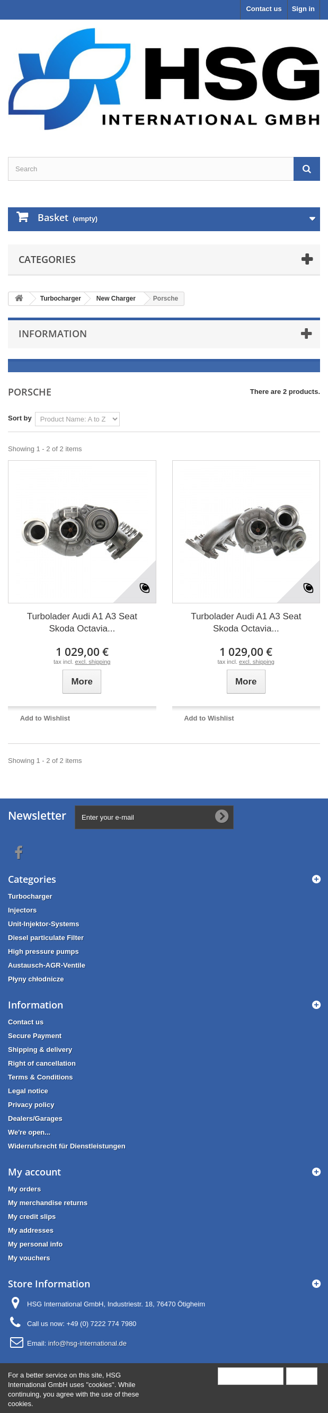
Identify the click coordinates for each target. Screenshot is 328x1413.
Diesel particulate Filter (46, 938)
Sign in (303, 9)
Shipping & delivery (40, 1050)
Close (302, 1376)
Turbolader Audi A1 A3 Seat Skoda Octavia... (82, 622)
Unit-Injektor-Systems (43, 924)
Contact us (263, 9)
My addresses (31, 1230)
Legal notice (28, 1091)
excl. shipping (93, 662)
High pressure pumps (43, 951)
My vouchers (29, 1258)
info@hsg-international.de (87, 1343)
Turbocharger (30, 896)
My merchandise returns (47, 1203)
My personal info (35, 1244)
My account (34, 1171)
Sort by (20, 418)
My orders (24, 1189)
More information (251, 1376)
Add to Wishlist (45, 718)
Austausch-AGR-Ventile (46, 965)
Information (53, 333)
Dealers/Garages (35, 1118)
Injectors (22, 910)
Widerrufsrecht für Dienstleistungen (67, 1146)
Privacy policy (31, 1105)
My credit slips (32, 1217)
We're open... (29, 1132)
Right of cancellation (42, 1063)
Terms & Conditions (40, 1077)
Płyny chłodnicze (36, 979)
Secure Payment (34, 1036)
